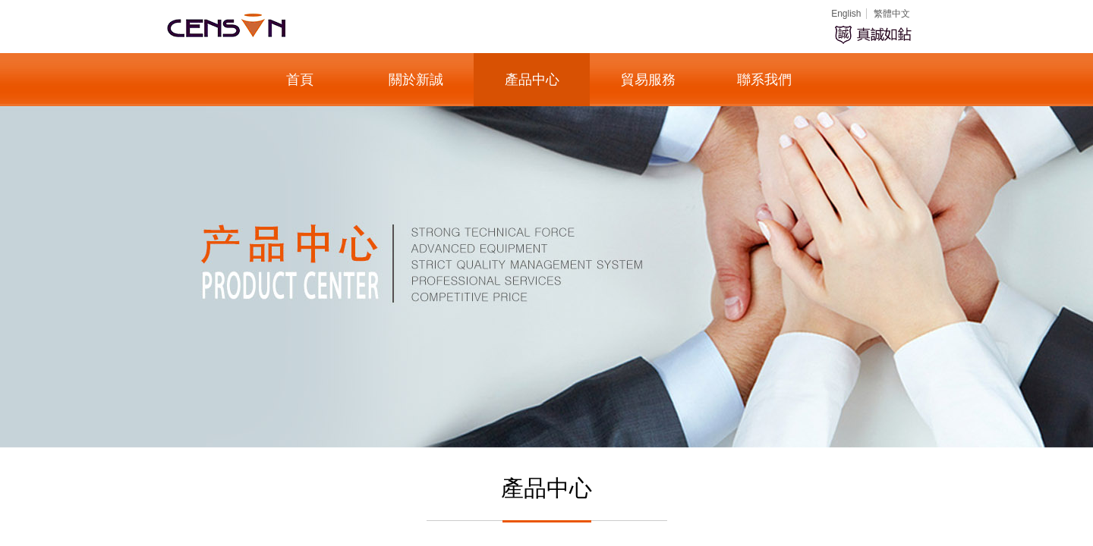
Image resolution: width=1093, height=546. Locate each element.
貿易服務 (648, 79)
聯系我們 (764, 79)
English (846, 13)
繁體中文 (892, 13)
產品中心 (532, 79)
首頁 (299, 79)
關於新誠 (416, 79)
